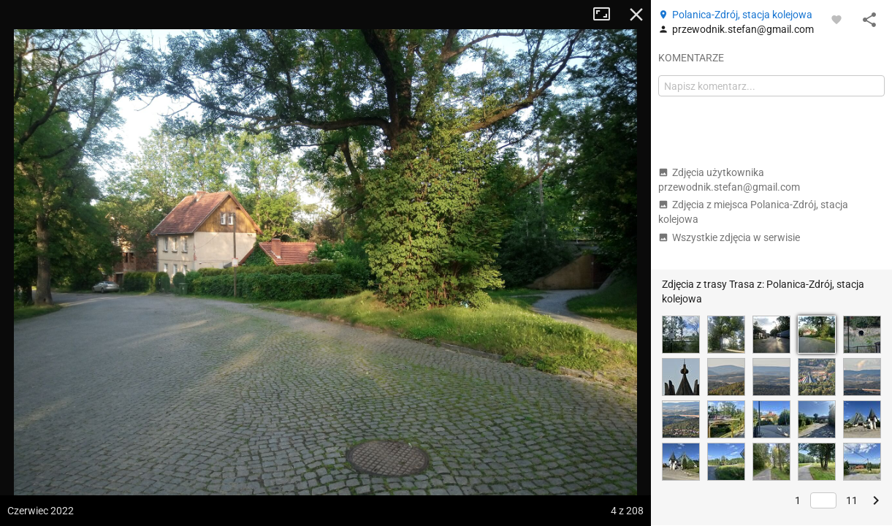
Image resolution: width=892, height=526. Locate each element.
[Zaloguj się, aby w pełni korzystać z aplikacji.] (836, 19)
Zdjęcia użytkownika (729, 180)
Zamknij (636, 14)
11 (852, 500)
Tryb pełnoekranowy (607, 14)
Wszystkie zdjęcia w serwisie (729, 237)
